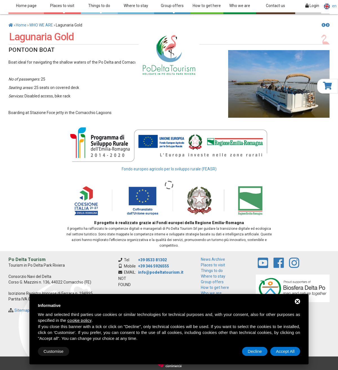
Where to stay (136, 5)
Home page (26, 5)
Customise (54, 351)
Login (312, 5)
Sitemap (22, 310)
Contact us (275, 5)
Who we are (239, 5)
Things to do (99, 8)
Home (21, 25)
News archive (213, 259)
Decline (255, 351)
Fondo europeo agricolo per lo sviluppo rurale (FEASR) (169, 169)
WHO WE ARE (41, 25)
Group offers (172, 8)
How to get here (207, 5)
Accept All (285, 351)
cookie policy (79, 320)
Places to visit (62, 8)
